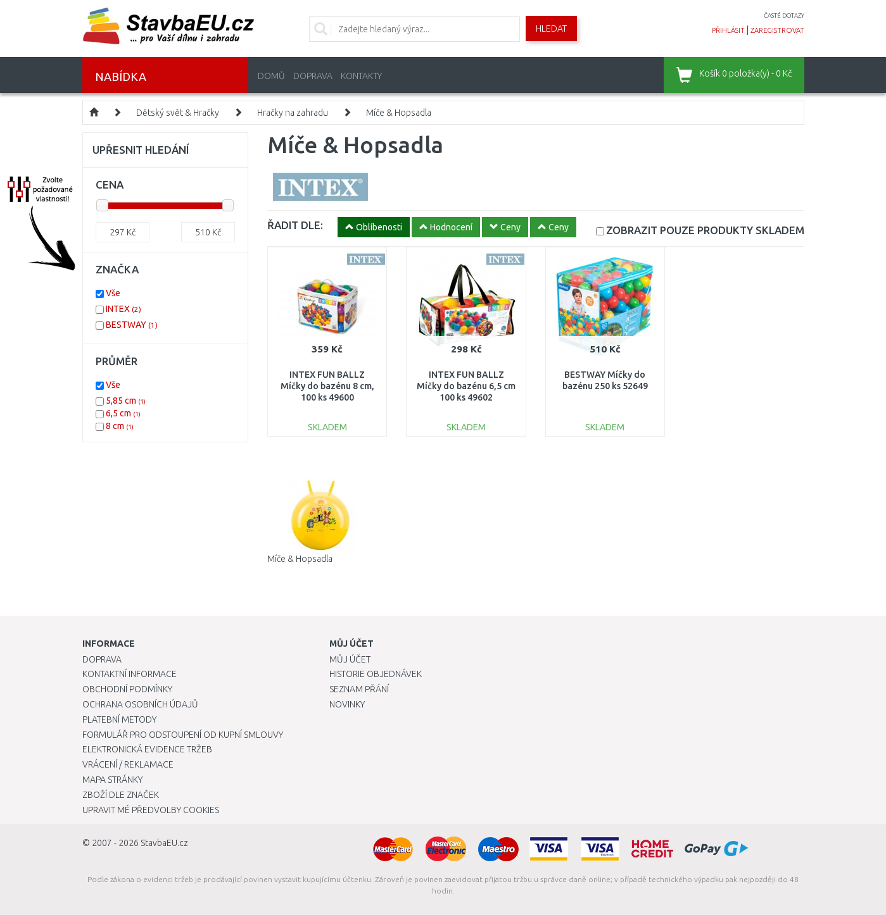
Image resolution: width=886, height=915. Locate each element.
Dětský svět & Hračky (177, 113)
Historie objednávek (375, 674)
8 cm (120, 426)
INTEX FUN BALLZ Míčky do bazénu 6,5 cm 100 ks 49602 (466, 386)
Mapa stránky (112, 780)
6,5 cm (123, 413)
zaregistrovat (777, 30)
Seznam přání (359, 689)
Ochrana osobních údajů (140, 704)
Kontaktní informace (129, 674)
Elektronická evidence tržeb (147, 749)
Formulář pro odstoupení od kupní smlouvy (182, 735)
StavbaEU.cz (164, 843)
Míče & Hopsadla (398, 113)
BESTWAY (132, 325)
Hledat (551, 28)
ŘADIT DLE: (295, 225)
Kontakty (361, 76)
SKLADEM (705, 230)
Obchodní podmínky (127, 689)
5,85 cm (126, 400)
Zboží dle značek (120, 795)
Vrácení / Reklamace (128, 764)
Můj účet (349, 659)
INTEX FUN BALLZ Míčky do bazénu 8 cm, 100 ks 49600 (327, 386)
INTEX (123, 309)
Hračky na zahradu (292, 113)
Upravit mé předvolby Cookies (150, 810)
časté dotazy (784, 15)
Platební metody (119, 719)
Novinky (347, 704)
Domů (271, 76)
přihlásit (728, 30)
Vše (113, 293)
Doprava (312, 76)
